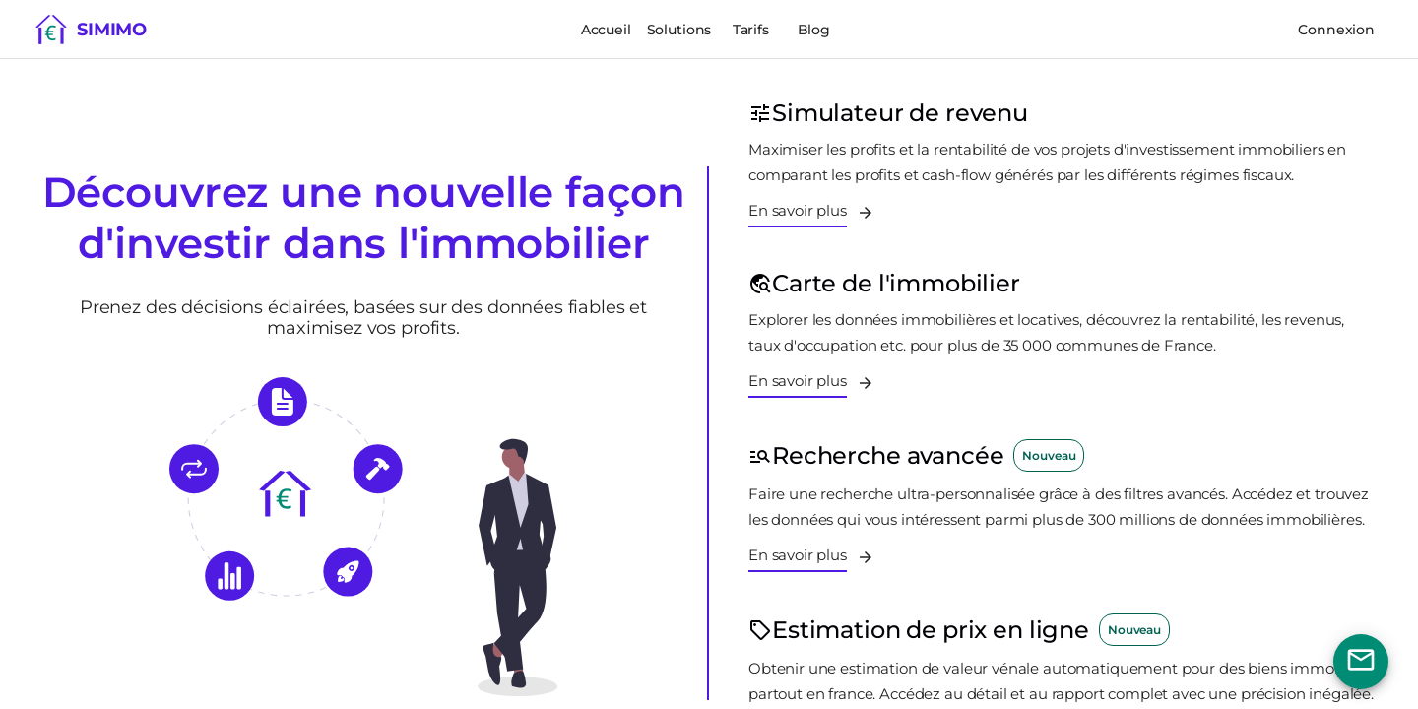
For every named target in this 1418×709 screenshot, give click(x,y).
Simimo (112, 29)
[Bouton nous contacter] (1360, 661)
